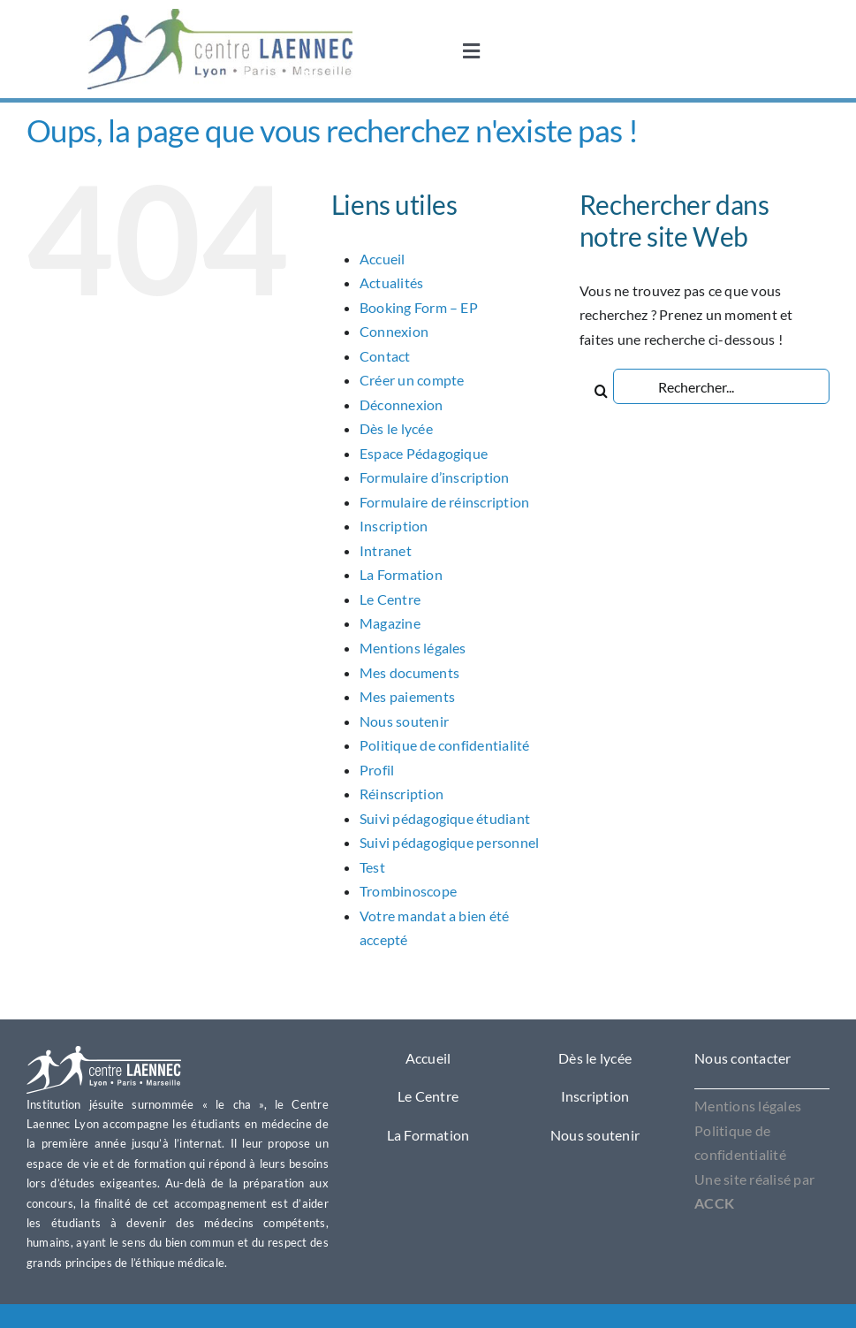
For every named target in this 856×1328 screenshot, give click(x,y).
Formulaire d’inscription (435, 477)
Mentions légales (413, 647)
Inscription (394, 525)
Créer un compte (412, 379)
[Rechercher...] (721, 386)
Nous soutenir (404, 721)
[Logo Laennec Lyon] (104, 1052)
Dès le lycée (396, 428)
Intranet (386, 550)
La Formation (401, 574)
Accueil (382, 258)
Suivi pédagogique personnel (449, 842)
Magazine (390, 622)
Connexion (394, 331)
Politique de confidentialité (445, 745)
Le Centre (390, 599)
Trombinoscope (408, 890)
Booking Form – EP (419, 307)
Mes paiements (407, 696)
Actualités (391, 282)
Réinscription (401, 793)
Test (372, 867)
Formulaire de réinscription (444, 501)
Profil (377, 769)
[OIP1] (219, 15)
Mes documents (409, 672)
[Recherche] (602, 386)
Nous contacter (742, 1057)
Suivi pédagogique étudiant (445, 818)
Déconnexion (401, 404)
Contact (385, 355)
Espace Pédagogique (424, 453)
